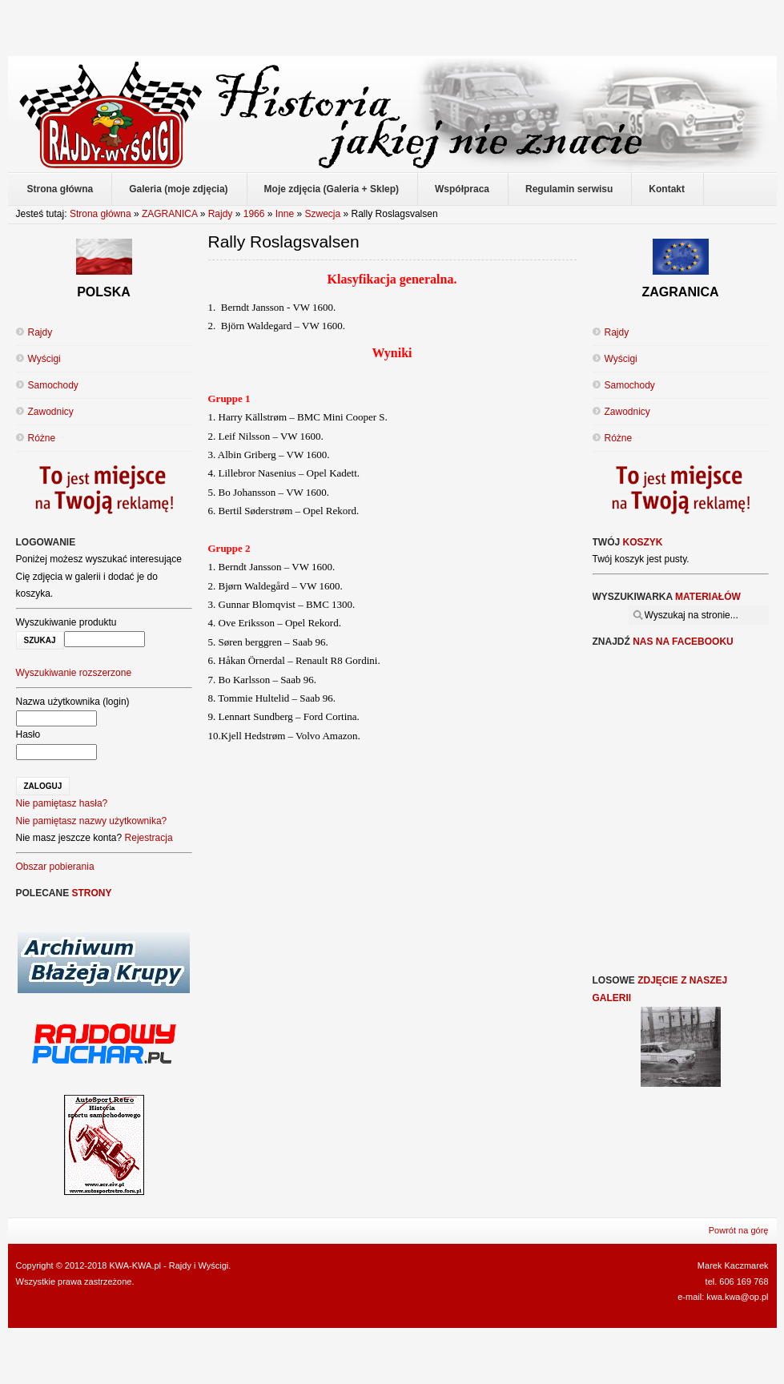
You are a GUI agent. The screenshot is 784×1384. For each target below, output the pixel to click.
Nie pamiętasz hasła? (62, 803)
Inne (284, 213)
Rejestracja (149, 837)
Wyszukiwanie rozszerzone (74, 672)
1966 (254, 213)
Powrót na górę (739, 1230)
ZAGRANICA (169, 213)
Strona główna (100, 213)
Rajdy (220, 213)
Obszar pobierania (55, 866)
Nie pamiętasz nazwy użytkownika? (91, 821)
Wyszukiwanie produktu (66, 622)
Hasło (28, 734)
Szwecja (323, 213)
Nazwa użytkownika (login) (73, 701)
